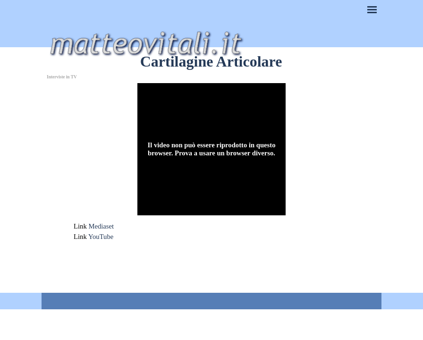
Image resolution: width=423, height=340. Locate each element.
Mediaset (101, 226)
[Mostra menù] (372, 9)
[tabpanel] (211, 231)
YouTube (100, 236)
